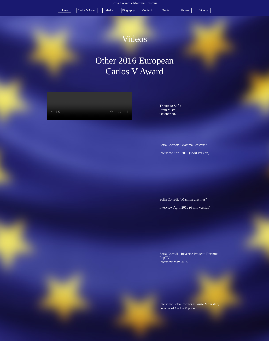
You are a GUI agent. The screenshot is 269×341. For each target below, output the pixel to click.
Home (64, 10)
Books (165, 10)
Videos (204, 10)
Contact (147, 10)
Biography (128, 10)
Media (109, 10)
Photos (184, 10)
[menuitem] (66, 10)
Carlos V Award (87, 10)
